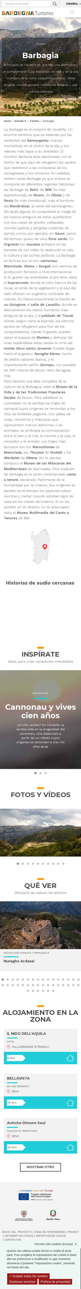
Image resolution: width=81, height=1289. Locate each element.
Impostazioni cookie (51, 1235)
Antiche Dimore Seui (26, 1123)
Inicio (7, 120)
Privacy (73, 1231)
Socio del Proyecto (17, 1231)
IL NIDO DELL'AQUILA (26, 1034)
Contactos (12, 1239)
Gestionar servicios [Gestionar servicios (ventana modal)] (22, 1281)
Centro (41, 44)
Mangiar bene (41, 693)
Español (72, 3)
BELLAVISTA (18, 1078)
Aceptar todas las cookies (28, 1276)
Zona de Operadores (49, 1231)
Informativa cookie (18, 1235)
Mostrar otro (40, 1167)
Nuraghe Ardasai (19, 961)
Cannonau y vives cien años (40, 711)
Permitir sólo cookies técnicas (57, 1244)
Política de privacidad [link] (55, 1281)
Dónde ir (20, 120)
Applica (55, 3)
